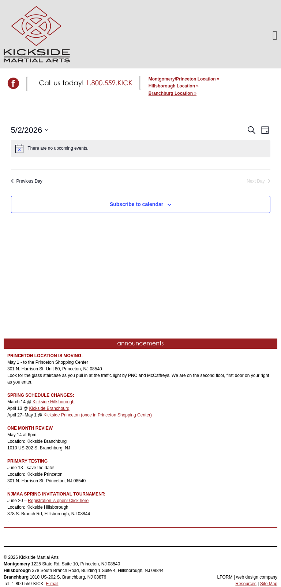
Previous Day (26, 181)
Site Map (268, 583)
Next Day (258, 181)
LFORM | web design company (247, 577)
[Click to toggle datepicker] (30, 130)
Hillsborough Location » (174, 86)
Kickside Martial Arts (37, 34)
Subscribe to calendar (136, 204)
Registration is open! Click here (58, 500)
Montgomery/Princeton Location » (184, 79)
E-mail (52, 583)
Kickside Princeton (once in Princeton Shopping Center (97, 415)
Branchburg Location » (172, 93)
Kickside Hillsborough (54, 401)
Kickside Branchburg (49, 408)
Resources (245, 583)
